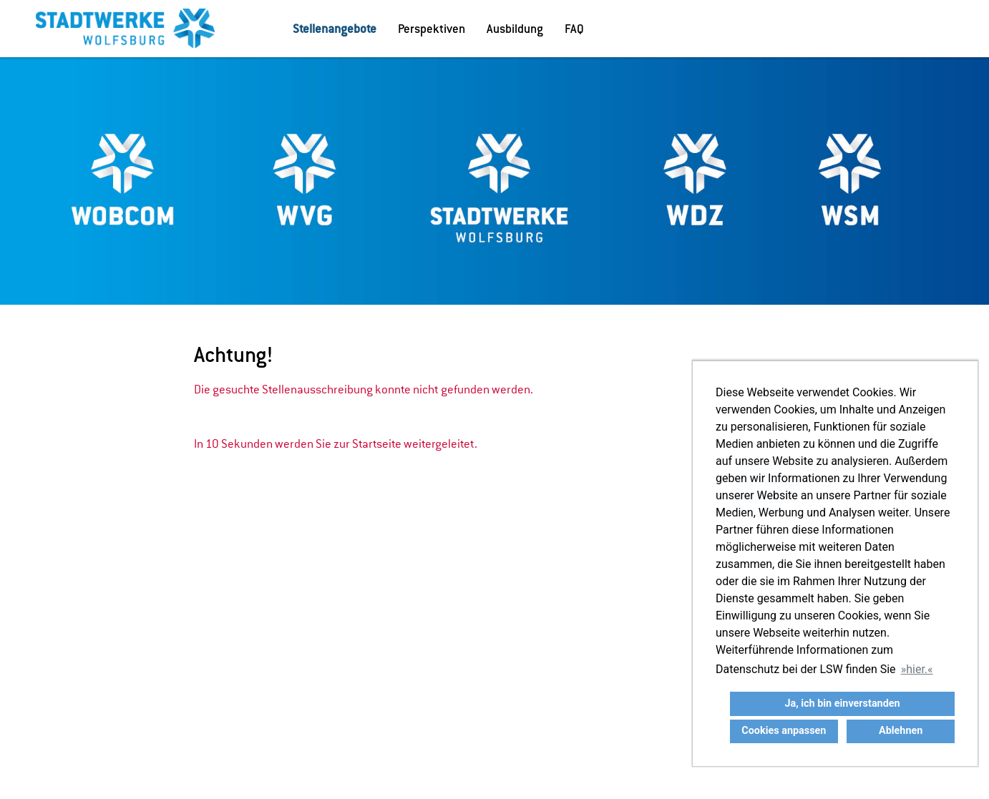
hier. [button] (916, 669)
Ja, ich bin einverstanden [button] (842, 703)
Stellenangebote (334, 28)
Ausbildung (515, 28)
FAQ (574, 28)
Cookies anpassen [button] (783, 731)
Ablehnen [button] (900, 731)
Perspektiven (431, 28)
